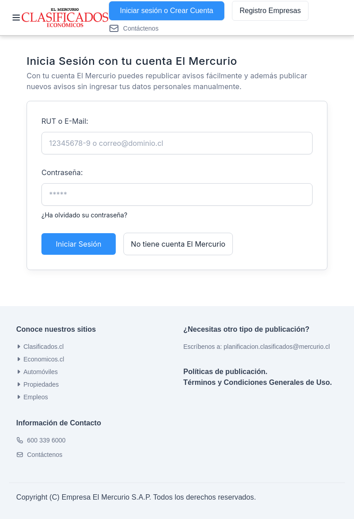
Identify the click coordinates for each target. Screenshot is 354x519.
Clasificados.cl (40, 346)
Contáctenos (45, 454)
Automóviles (37, 371)
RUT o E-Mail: (64, 121)
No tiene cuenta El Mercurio (178, 243)
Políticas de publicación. (225, 371)
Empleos (32, 397)
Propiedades (37, 384)
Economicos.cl (40, 359)
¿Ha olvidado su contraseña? (84, 215)
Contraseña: (62, 172)
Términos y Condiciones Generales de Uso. (257, 382)
